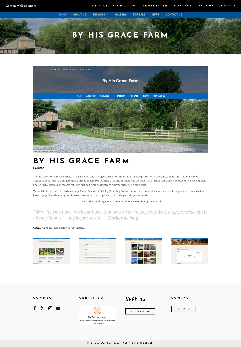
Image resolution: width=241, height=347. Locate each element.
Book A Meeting (140, 312)
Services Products (112, 6)
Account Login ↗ (217, 6)
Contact (183, 6)
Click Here (39, 227)
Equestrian (38, 167)
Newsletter (155, 6)
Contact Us (183, 309)
